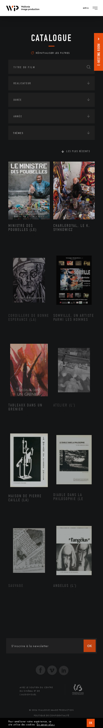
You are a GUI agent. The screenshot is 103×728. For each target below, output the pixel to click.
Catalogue (51, 38)
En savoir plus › (46, 724)
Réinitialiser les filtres (50, 52)
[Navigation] (95, 8)
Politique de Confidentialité (51, 715)
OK (90, 723)
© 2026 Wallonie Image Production (51, 710)
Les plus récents (78, 151)
